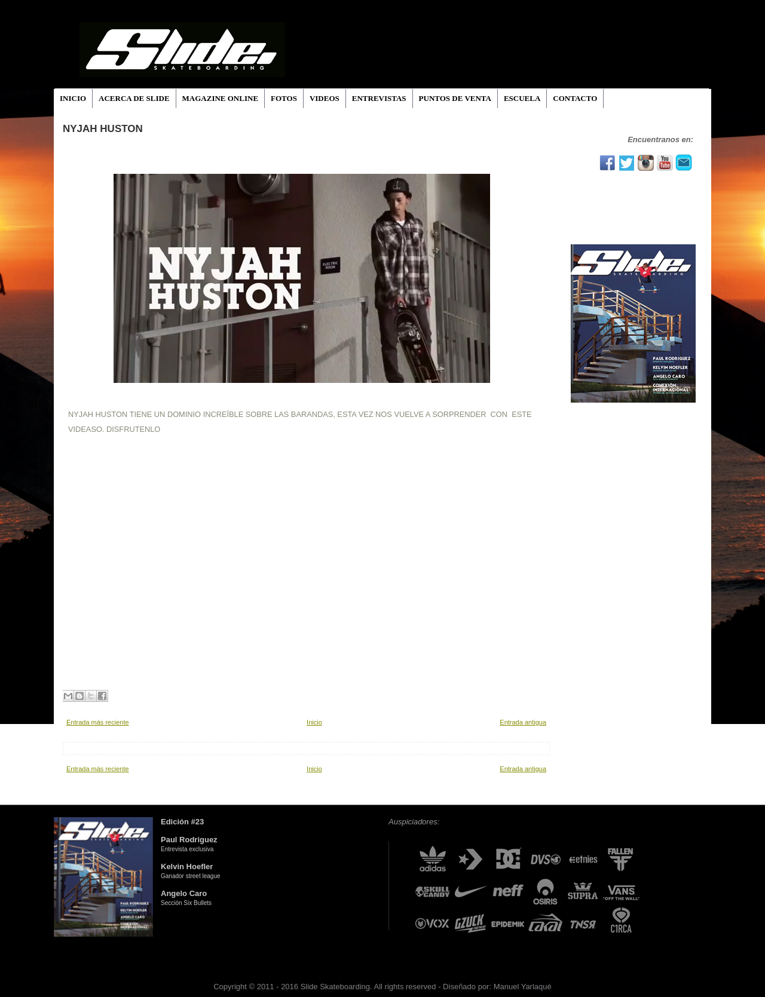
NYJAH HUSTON (103, 128)
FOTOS (284, 98)
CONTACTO (575, 98)
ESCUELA (522, 98)
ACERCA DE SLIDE (134, 98)
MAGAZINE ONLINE (220, 98)
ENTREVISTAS (379, 98)
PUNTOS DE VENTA (455, 98)
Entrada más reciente (97, 722)
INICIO (73, 98)
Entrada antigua (523, 722)
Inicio (314, 722)
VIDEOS (324, 98)
